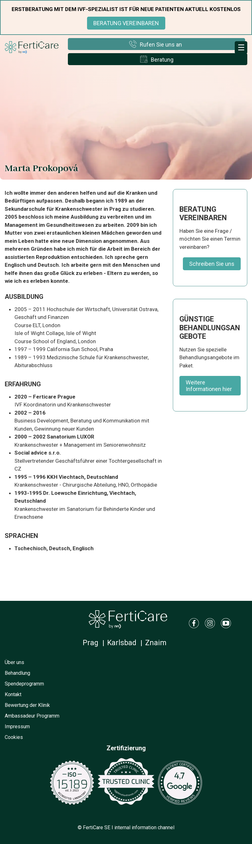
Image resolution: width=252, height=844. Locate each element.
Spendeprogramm (24, 684)
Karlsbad (121, 643)
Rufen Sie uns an (161, 44)
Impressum (17, 726)
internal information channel (144, 827)
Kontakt (13, 694)
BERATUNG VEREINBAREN (126, 23)
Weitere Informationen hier (209, 385)
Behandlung (17, 673)
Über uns (14, 662)
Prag (90, 643)
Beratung (162, 59)
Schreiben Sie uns (211, 263)
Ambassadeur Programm (32, 716)
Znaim (156, 643)
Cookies (14, 737)
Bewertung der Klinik (27, 705)
